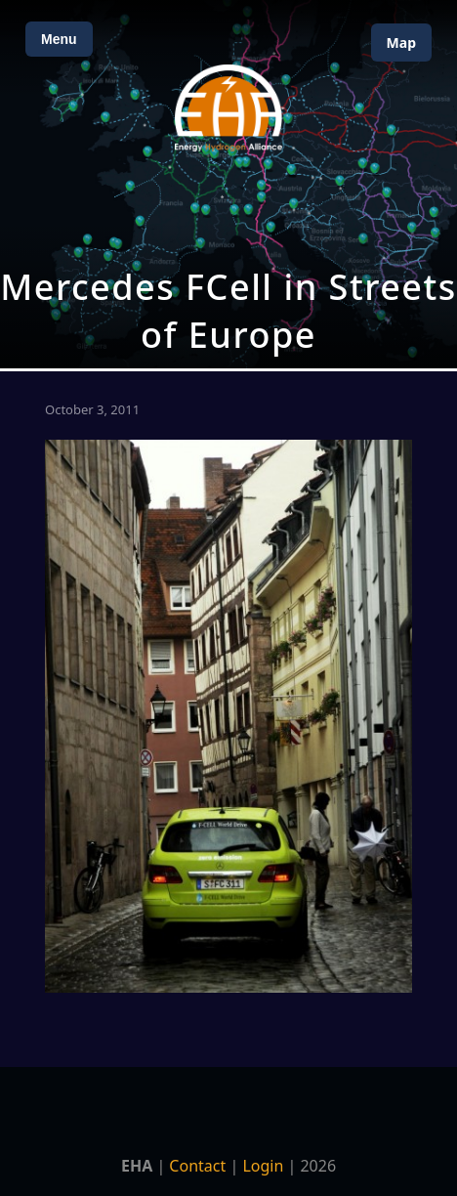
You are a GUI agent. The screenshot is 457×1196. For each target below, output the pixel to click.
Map (401, 42)
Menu (59, 39)
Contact (197, 1165)
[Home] (228, 107)
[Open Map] (228, 184)
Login (262, 1165)
